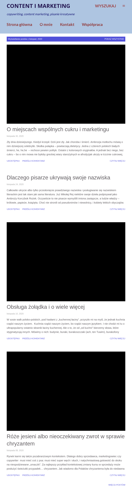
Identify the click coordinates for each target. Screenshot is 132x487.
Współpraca (92, 24)
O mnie (46, 24)
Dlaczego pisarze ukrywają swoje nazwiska (58, 177)
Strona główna (19, 24)
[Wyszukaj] (105, 6)
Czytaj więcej (117, 161)
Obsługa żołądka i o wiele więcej (46, 307)
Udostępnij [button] (13, 161)
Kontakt (67, 24)
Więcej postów (116, 485)
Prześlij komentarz (33, 161)
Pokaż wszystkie (114, 39)
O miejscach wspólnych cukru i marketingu (58, 129)
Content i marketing (38, 5)
